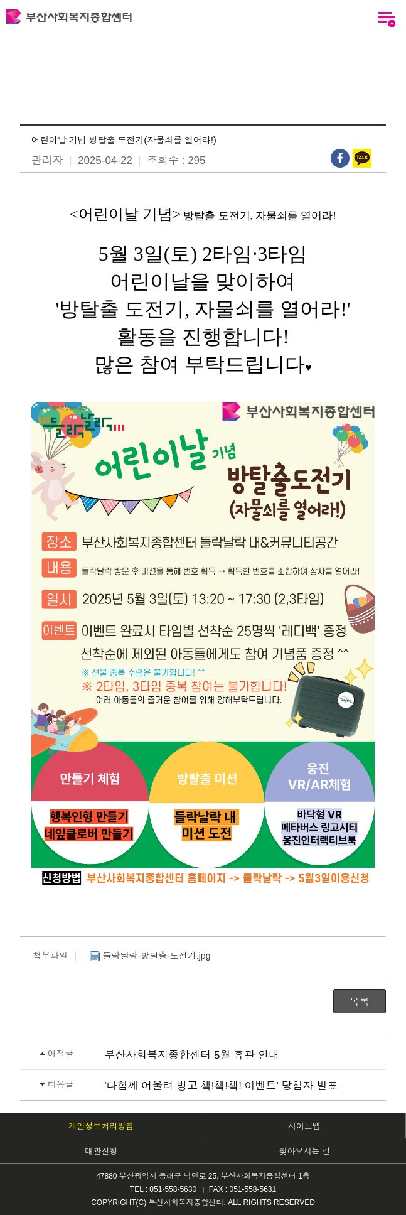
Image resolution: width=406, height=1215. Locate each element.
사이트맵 (304, 1126)
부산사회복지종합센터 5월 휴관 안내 (191, 1055)
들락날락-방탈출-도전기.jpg (149, 956)
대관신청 (101, 1151)
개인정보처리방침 (101, 1126)
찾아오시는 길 (304, 1151)
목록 (360, 1001)
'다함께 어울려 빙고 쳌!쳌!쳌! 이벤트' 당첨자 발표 (221, 1086)
